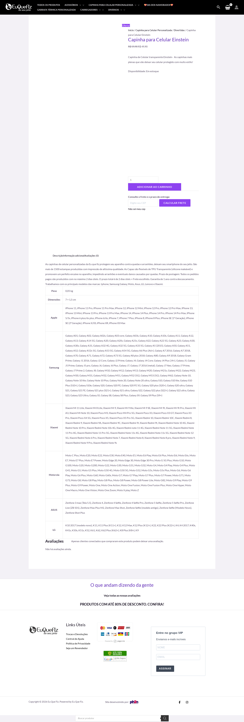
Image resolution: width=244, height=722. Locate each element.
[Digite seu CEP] (143, 203)
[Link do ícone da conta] (237, 7)
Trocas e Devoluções (77, 634)
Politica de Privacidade (78, 643)
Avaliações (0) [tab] (93, 255)
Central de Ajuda (75, 638)
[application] (79, 5)
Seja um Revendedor (77, 647)
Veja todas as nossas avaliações (122, 595)
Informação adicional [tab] (74, 255)
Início (131, 30)
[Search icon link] (218, 7)
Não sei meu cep (136, 209)
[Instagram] (186, 702)
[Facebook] (179, 702)
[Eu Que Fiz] (18, 6)
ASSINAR (165, 669)
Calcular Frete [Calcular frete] (175, 203)
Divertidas (181, 30)
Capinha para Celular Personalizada (155, 30)
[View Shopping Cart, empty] (227, 7)
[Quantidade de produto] (144, 180)
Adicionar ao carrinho (154, 187)
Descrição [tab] (58, 255)
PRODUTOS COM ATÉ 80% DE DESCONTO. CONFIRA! (122, 604)
